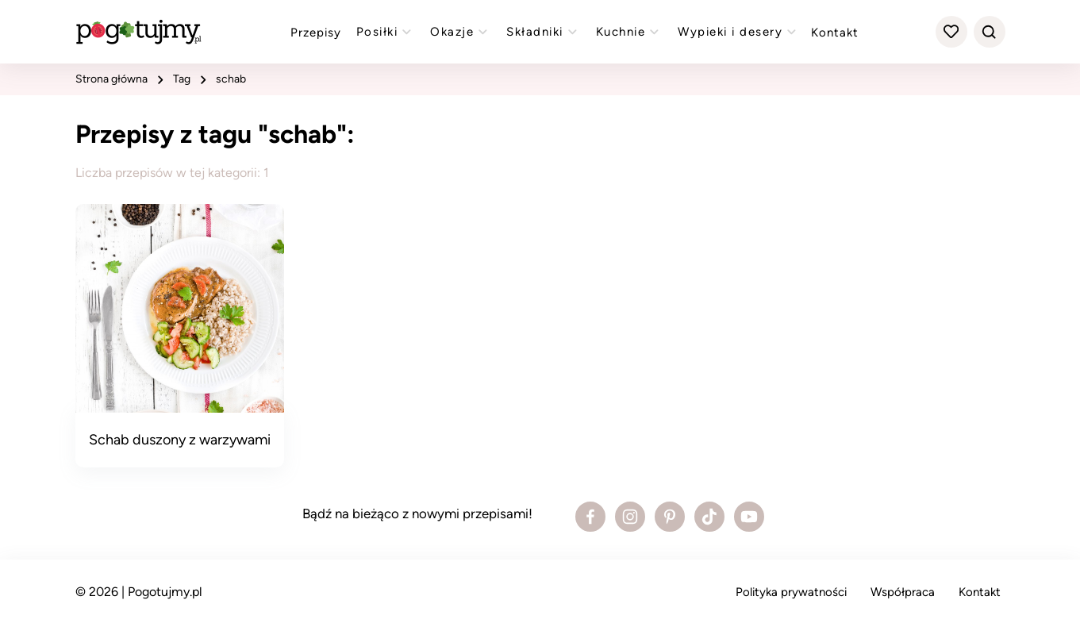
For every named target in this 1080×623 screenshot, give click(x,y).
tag (181, 79)
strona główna (111, 79)
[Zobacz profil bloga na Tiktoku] (709, 517)
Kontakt (835, 32)
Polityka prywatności (791, 592)
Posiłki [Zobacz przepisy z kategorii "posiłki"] (386, 31)
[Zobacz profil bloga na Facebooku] (590, 517)
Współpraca (903, 592)
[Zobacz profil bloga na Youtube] (749, 517)
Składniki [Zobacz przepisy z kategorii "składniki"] (543, 31)
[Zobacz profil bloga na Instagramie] (630, 517)
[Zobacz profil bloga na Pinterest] (670, 517)
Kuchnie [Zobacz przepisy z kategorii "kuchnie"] (629, 31)
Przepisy (315, 32)
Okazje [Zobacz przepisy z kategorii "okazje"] (460, 31)
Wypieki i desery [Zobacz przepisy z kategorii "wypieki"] (739, 31)
